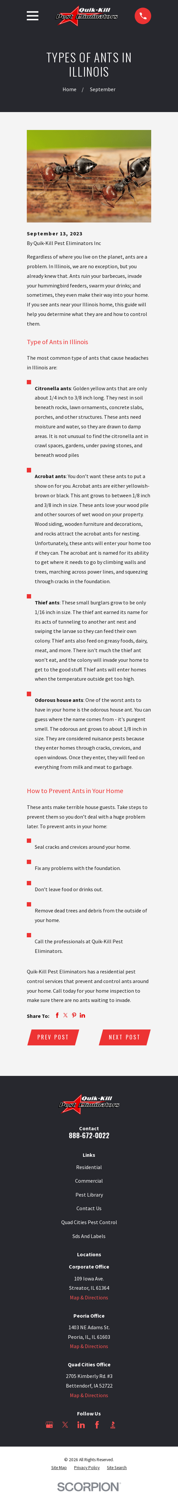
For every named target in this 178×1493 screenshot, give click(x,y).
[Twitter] (65, 1425)
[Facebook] (97, 1425)
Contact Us (89, 1209)
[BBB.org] (112, 1425)
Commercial (89, 1181)
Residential (89, 1167)
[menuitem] (59, 1468)
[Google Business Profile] (49, 1425)
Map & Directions (89, 1298)
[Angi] (128, 1425)
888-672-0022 (89, 1136)
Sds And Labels (89, 1236)
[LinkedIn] (81, 1425)
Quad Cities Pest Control (89, 1222)
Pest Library (89, 1195)
